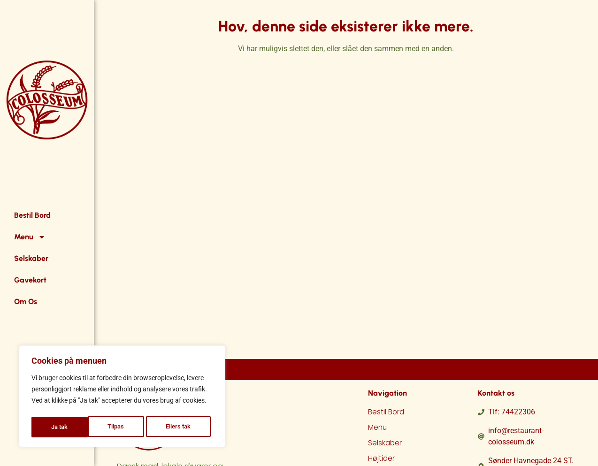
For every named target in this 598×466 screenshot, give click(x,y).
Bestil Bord (32, 215)
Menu (30, 237)
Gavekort (30, 279)
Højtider (382, 459)
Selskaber (31, 258)
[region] (122, 398)
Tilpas (59, 427)
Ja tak (185, 427)
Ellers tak (122, 427)
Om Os (25, 301)
